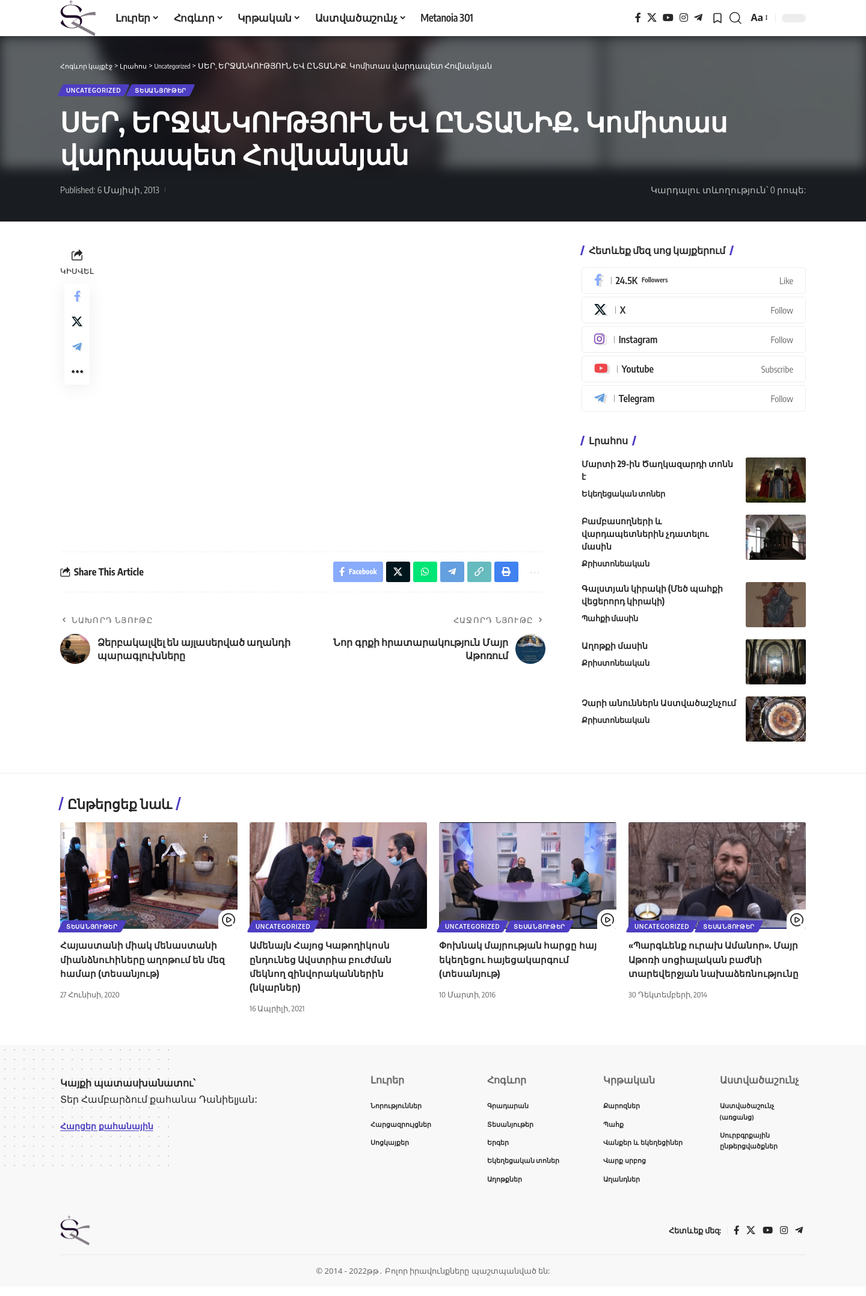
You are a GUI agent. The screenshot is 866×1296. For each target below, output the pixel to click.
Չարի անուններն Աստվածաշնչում (659, 707)
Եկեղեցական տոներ (624, 498)
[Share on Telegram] (77, 360)
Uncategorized (100, 92)
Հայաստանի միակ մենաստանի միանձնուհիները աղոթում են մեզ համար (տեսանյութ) (143, 964)
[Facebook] (638, 18)
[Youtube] (694, 374)
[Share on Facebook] (77, 302)
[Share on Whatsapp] (416, 578)
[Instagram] (684, 18)
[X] (652, 18)
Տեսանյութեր (180, 92)
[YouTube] (668, 18)
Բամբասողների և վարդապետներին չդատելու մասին (645, 538)
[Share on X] (77, 331)
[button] (735, 18)
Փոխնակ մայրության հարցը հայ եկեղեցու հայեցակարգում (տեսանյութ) (520, 964)
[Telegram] (698, 18)
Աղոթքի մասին (615, 650)
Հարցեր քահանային (112, 1129)
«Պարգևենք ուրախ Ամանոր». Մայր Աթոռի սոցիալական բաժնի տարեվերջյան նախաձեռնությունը (716, 964)
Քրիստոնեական (616, 568)
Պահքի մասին (610, 623)
